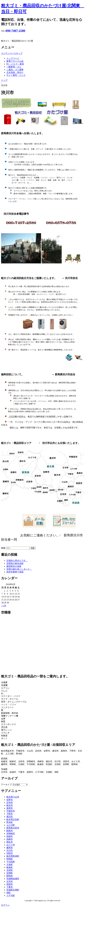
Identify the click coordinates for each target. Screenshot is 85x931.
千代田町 (10, 862)
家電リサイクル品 (14, 61)
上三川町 (10, 825)
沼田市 (9, 853)
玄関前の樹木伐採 (14, 563)
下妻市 (9, 887)
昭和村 (9, 876)
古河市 (9, 881)
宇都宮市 (10, 811)
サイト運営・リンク (16, 75)
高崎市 (9, 839)
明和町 (9, 859)
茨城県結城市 (12, 878)
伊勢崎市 (10, 833)
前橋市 (9, 836)
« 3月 (3, 606)
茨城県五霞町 (12, 890)
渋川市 (9, 850)
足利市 (9, 802)
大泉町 (9, 864)
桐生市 (9, 842)
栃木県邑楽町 (12, 856)
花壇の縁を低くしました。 (19, 569)
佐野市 (9, 800)
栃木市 (9, 805)
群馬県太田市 (12, 828)
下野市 (9, 814)
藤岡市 (9, 847)
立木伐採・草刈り (14, 72)
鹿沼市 (9, 816)
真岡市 (9, 808)
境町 (8, 893)
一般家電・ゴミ (13, 67)
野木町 (9, 822)
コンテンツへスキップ (11, 53)
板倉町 (9, 867)
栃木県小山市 (12, 797)
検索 (3, 548)
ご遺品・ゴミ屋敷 (14, 69)
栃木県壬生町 (12, 819)
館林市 (9, 831)
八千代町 (10, 895)
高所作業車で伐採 (14, 572)
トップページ (12, 58)
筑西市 (9, 884)
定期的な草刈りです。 (17, 560)
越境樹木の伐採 (13, 566)
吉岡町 (9, 873)
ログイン (5, 905)
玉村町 (9, 870)
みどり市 (10, 845)
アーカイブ (6, 784)
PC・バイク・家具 (15, 64)
